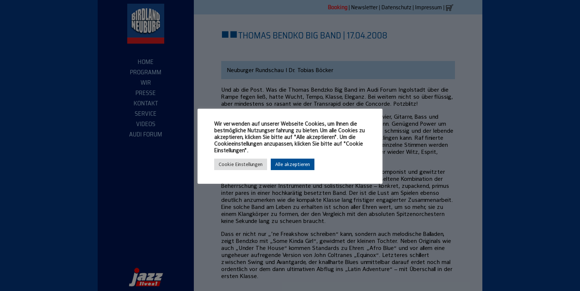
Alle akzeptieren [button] (292, 164)
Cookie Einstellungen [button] (241, 164)
